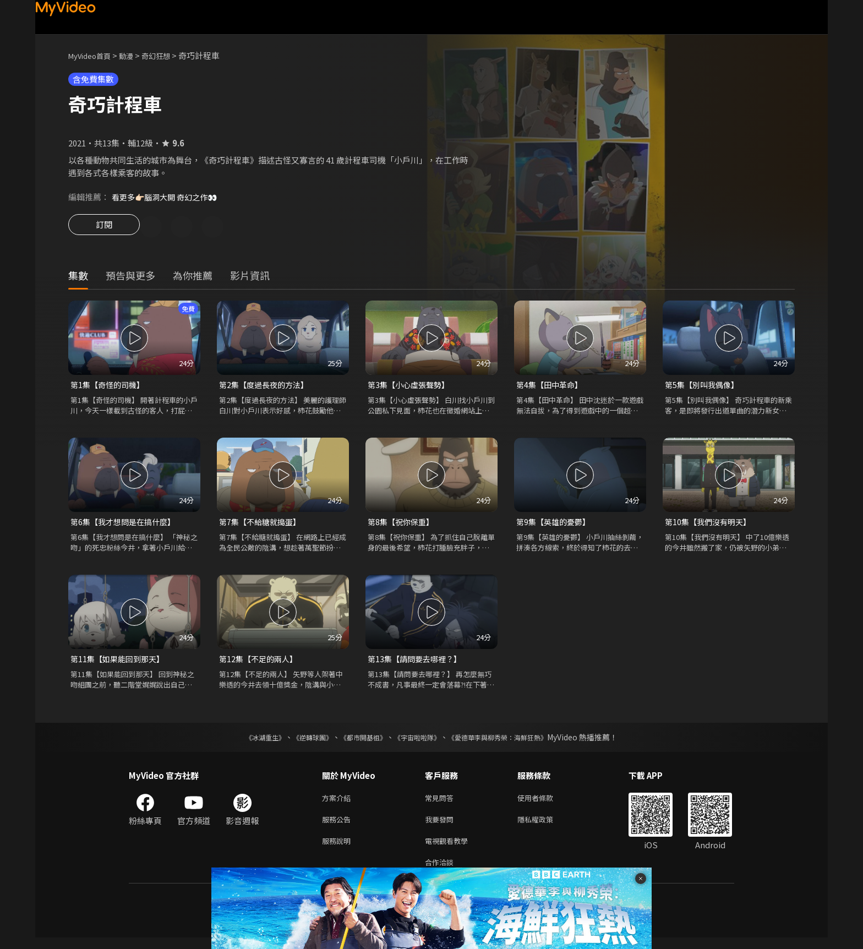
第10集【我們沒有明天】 (710, 525)
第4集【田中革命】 (551, 386)
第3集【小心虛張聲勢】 (411, 386)
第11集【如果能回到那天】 (120, 663)
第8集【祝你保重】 (403, 525)
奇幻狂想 (167, 55)
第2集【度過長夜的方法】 (266, 386)
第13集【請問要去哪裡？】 (417, 663)
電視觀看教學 (449, 849)
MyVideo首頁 (93, 55)
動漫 (135, 55)
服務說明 (338, 849)
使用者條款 (544, 803)
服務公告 (338, 826)
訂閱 (104, 228)
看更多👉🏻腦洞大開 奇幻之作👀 (168, 197)
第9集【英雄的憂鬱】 (555, 525)
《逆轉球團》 (300, 742)
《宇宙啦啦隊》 (419, 742)
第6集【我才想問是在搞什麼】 (126, 525)
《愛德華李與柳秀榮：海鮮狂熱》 (512, 742)
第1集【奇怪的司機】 (109, 386)
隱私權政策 (544, 826)
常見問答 (441, 803)
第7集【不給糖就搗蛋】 (262, 525)
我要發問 (441, 826)
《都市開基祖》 (358, 742)
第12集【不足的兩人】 (260, 663)
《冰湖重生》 (246, 742)
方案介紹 (338, 803)
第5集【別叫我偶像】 (704, 386)
